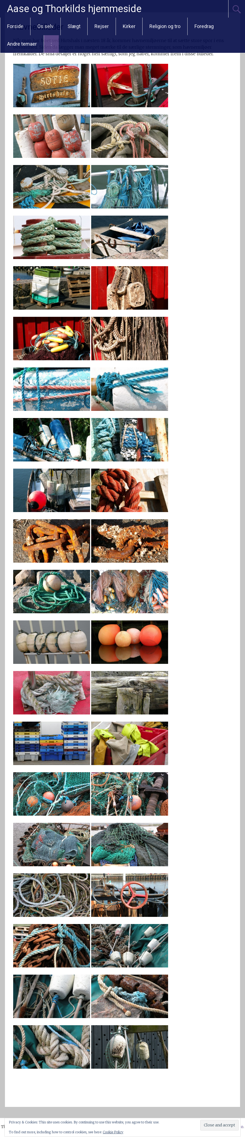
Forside (15, 26)
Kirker (129, 26)
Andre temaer (22, 44)
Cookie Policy (113, 1132)
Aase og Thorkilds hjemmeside (74, 9)
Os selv (45, 26)
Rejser (101, 26)
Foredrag (204, 26)
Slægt (74, 26)
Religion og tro (164, 26)
